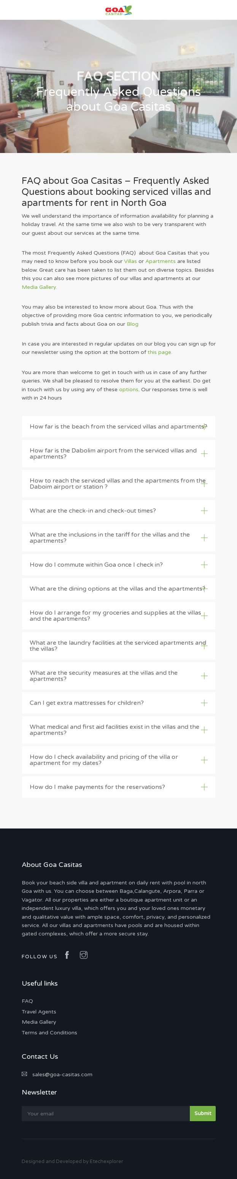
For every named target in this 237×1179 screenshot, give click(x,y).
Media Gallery (39, 1022)
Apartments (160, 261)
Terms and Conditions (49, 1032)
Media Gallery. (39, 287)
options (128, 389)
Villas (130, 261)
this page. (160, 352)
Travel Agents (39, 1012)
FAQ (27, 1001)
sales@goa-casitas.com (57, 1074)
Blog (132, 324)
